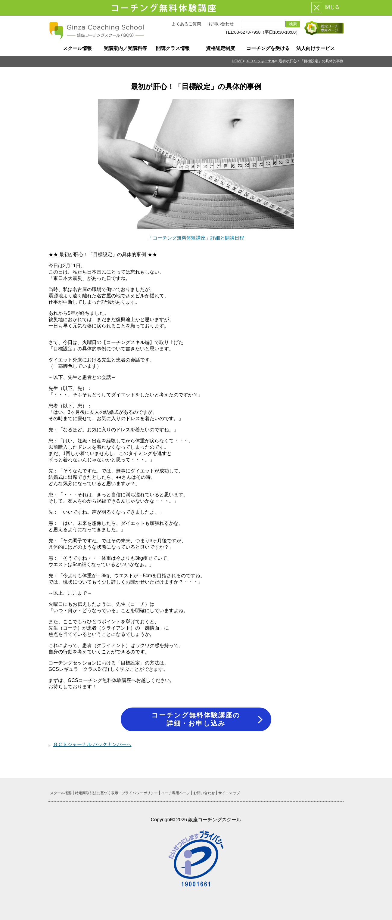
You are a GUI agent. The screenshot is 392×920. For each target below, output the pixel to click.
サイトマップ (229, 793)
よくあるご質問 (186, 23)
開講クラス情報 (173, 48)
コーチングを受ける (268, 48)
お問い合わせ (221, 23)
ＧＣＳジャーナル (260, 61)
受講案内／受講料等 (125, 48)
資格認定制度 (220, 48)
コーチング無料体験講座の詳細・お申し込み (195, 719)
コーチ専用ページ (175, 793)
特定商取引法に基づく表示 (96, 793)
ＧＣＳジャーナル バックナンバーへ (92, 744)
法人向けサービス (315, 48)
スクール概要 (61, 793)
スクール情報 (77, 48)
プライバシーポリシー (140, 793)
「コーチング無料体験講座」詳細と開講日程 (196, 237)
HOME (237, 61)
